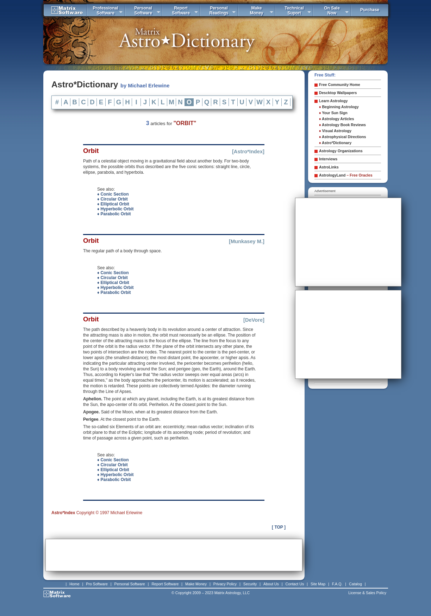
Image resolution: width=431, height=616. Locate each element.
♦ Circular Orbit (112, 199)
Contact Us (295, 584)
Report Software (165, 584)
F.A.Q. (337, 584)
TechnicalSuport (294, 11)
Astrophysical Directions (342, 137)
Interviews (328, 159)
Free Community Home (339, 84)
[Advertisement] (174, 555)
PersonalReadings (218, 11)
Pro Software (97, 584)
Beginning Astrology (339, 107)
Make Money (196, 584)
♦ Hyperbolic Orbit (115, 209)
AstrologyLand (346, 175)
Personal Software (129, 584)
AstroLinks (329, 167)
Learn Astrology (333, 101)
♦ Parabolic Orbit (114, 213)
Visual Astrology (335, 131)
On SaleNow (332, 11)
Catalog (355, 584)
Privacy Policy (225, 584)
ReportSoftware (181, 11)
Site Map (318, 584)
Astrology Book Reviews (342, 125)
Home (74, 584)
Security (250, 584)
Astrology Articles (336, 119)
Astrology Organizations (341, 151)
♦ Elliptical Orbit (113, 204)
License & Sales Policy (367, 593)
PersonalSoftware (143, 11)
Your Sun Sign (333, 113)
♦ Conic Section (113, 194)
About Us (271, 584)
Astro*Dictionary (335, 143)
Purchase (369, 9)
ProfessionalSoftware (105, 11)
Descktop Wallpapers (338, 93)
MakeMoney (256, 11)
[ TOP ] (279, 527)
